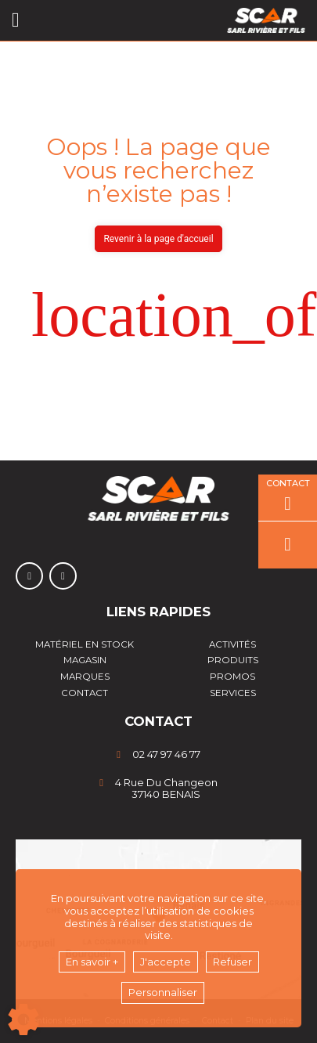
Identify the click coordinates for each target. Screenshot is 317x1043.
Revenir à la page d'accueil (158, 238)
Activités (232, 644)
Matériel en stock (84, 644)
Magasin (84, 660)
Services (233, 693)
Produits (232, 660)
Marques (85, 676)
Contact (84, 693)
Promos (232, 676)
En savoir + (92, 961)
